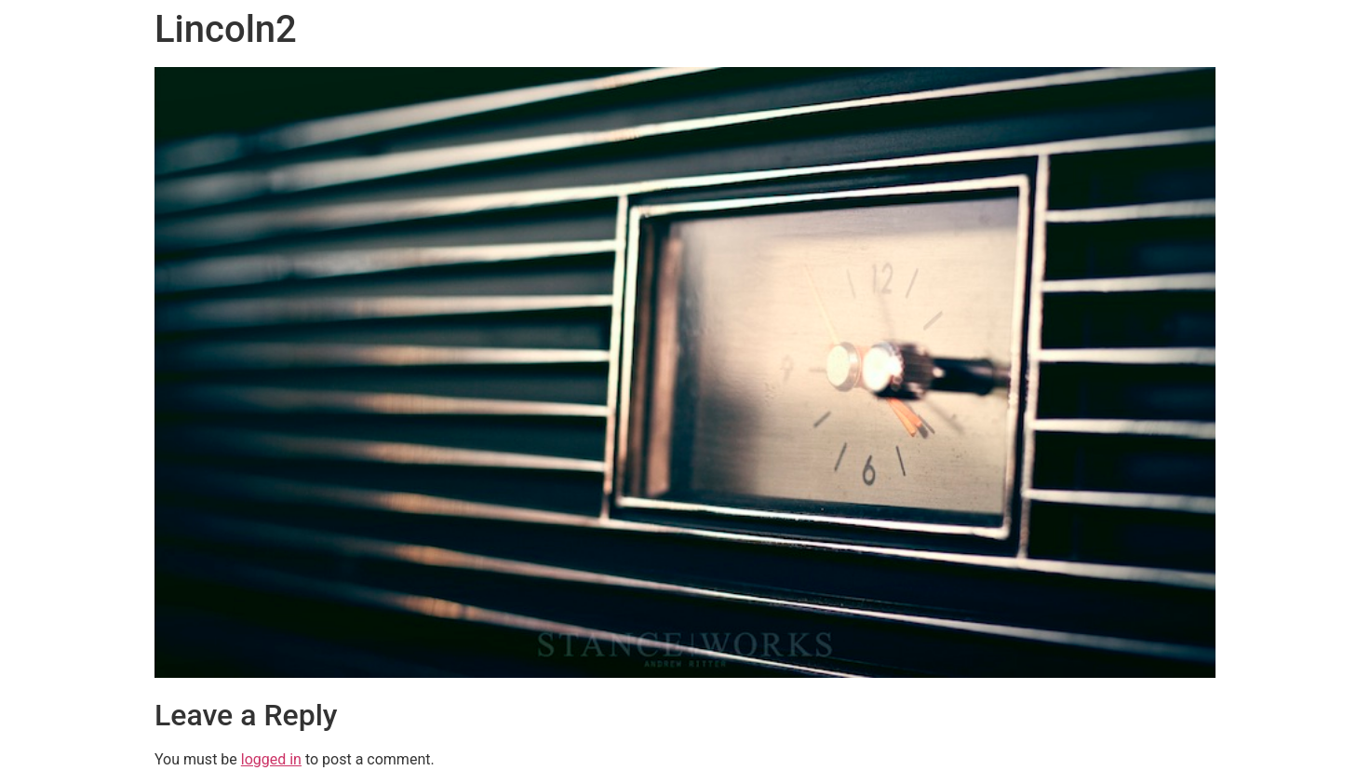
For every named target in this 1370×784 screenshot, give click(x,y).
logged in (271, 759)
